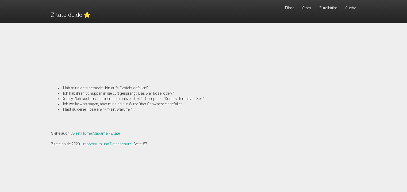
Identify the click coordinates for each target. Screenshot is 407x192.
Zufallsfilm (328, 8)
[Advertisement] (203, 48)
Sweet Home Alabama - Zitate (95, 133)
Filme (289, 8)
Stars (306, 8)
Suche (350, 8)
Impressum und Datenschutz (106, 144)
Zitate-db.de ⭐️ (71, 14)
